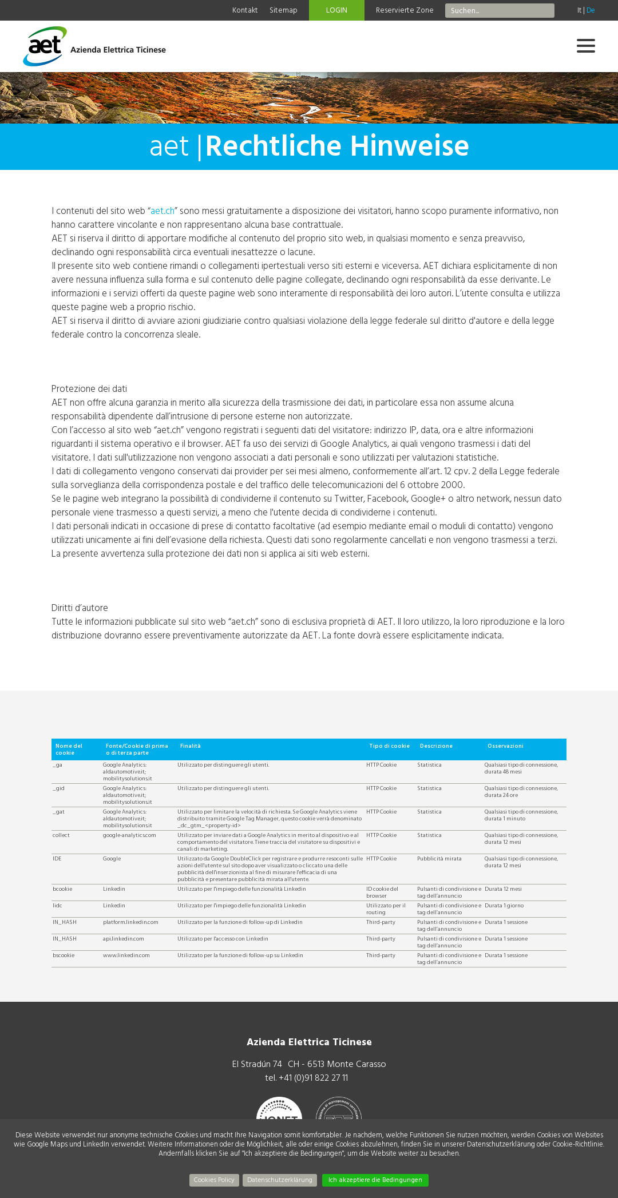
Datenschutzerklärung (279, 1180)
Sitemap (284, 10)
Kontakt (245, 10)
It (579, 10)
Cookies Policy (214, 1180)
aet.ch (162, 211)
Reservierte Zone (405, 10)
